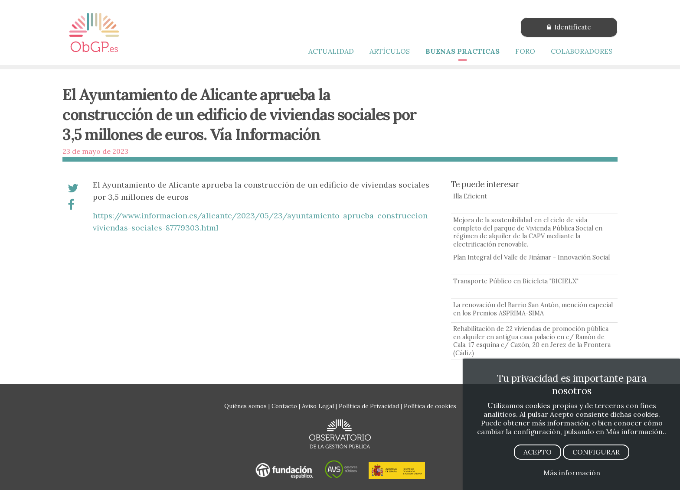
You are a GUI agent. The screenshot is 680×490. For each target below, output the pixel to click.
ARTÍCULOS (389, 51)
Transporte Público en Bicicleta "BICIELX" (516, 281)
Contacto (284, 406)
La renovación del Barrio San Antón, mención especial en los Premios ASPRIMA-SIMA (533, 309)
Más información (571, 472)
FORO (525, 51)
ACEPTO (537, 452)
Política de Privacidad (369, 406)
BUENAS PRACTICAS (462, 51)
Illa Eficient (470, 196)
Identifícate (569, 27)
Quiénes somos (245, 406)
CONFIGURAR (596, 452)
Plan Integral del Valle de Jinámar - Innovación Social (531, 257)
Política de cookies (430, 406)
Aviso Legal (318, 406)
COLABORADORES (581, 51)
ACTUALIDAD (331, 51)
